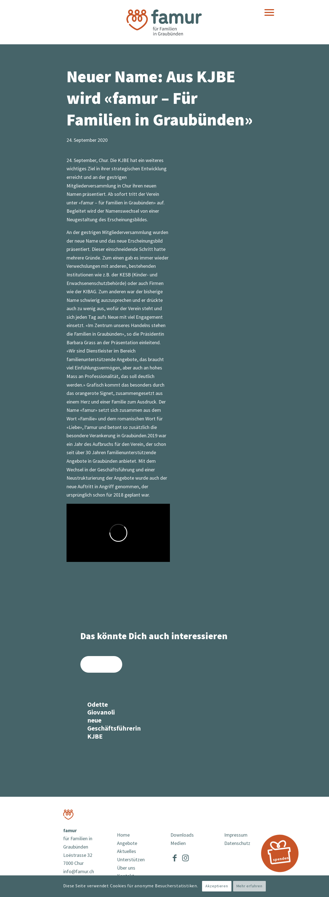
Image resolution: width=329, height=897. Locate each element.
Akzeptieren (216, 886)
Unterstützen (131, 860)
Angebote (127, 843)
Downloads (182, 835)
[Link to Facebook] (174, 857)
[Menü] (269, 12)
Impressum (236, 835)
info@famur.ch (78, 872)
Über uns (126, 868)
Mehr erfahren (249, 886)
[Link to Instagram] (185, 857)
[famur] (164, 22)
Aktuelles (126, 851)
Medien (178, 843)
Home (123, 835)
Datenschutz (237, 843)
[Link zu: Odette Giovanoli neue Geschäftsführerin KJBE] (101, 701)
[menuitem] (269, 12)
